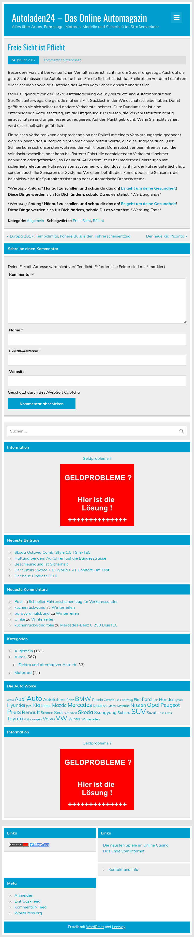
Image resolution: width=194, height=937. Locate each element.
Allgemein (35, 220)
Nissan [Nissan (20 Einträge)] (138, 705)
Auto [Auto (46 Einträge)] (34, 698)
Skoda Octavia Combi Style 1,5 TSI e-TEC (52, 552)
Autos (20, 656)
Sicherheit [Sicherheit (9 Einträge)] (70, 713)
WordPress (95, 927)
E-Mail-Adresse (25, 351)
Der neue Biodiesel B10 (36, 575)
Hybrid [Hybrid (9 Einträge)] (178, 700)
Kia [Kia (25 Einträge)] (36, 704)
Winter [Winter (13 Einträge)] (74, 718)
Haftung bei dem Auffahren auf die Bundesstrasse (60, 558)
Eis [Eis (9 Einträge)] (117, 700)
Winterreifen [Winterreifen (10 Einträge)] (90, 719)
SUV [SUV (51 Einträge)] (138, 711)
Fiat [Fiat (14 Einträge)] (137, 699)
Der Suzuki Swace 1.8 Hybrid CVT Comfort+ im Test (62, 569)
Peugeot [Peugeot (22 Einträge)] (170, 705)
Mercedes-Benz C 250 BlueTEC (89, 625)
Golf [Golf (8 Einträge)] (155, 700)
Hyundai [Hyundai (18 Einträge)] (16, 705)
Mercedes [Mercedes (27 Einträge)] (80, 704)
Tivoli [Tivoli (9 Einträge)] (168, 713)
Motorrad (23, 672)
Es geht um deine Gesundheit (148, 188)
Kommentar (21, 274)
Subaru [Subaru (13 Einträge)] (124, 712)
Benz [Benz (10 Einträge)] (70, 700)
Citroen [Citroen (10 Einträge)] (109, 700)
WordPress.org (28, 912)
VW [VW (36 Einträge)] (61, 718)
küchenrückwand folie (34, 625)
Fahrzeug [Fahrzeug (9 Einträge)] (126, 700)
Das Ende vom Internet (124, 850)
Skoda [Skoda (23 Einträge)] (85, 712)
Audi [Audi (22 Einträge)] (20, 699)
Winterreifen (63, 607)
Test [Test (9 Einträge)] (161, 713)
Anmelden (24, 895)
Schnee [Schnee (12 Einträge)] (47, 712)
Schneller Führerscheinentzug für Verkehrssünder (73, 601)
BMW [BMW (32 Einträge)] (83, 698)
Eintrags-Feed (28, 901)
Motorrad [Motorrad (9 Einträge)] (123, 706)
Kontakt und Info (123, 869)
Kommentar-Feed (31, 907)
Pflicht (98, 220)
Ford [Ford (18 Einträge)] (147, 699)
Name (16, 330)
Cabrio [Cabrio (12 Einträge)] (97, 699)
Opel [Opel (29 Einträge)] (153, 704)
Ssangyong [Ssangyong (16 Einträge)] (105, 712)
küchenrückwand (30, 607)
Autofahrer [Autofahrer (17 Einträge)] (54, 699)
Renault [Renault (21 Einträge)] (31, 712)
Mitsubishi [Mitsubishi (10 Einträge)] (100, 706)
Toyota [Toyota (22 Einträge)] (15, 718)
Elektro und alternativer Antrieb (47, 664)
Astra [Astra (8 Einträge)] (10, 700)
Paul (19, 601)
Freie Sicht (82, 220)
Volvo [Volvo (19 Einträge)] (49, 719)
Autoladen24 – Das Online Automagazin (79, 17)
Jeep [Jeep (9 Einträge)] (28, 706)
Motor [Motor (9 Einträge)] (112, 706)
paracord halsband (32, 613)
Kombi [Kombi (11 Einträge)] (46, 705)
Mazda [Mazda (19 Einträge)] (59, 705)
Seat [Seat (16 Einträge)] (58, 712)
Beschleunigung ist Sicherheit (41, 564)
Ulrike (20, 619)
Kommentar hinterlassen (62, 60)
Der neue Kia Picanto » (166, 236)
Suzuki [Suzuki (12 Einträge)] (152, 712)
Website (17, 371)
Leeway (118, 927)
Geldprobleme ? (97, 458)
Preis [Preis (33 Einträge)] (14, 711)
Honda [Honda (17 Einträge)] (166, 699)
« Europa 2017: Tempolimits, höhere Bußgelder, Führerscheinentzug (69, 236)
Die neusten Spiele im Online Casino (135, 845)
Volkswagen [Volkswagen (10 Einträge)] (33, 719)
